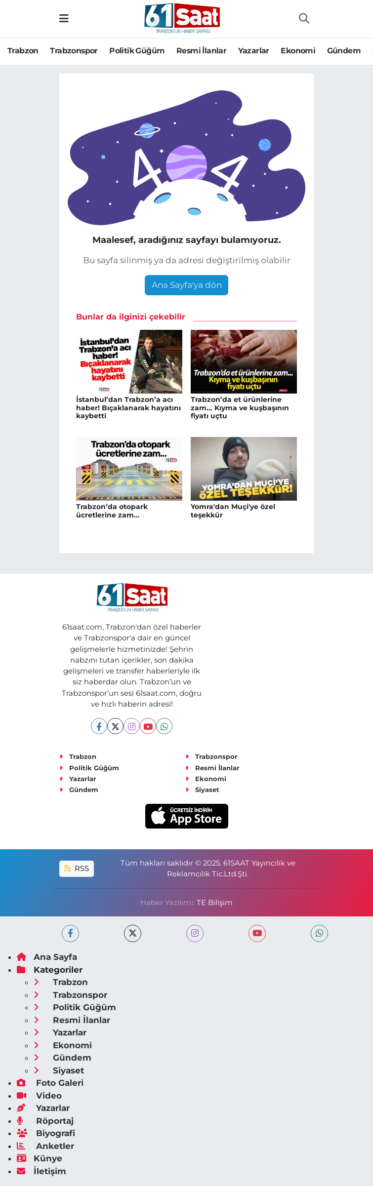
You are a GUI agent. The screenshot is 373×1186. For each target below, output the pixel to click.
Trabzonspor (73, 50)
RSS (76, 868)
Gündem (344, 50)
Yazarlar (253, 50)
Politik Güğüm (137, 50)
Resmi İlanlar (201, 50)
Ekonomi (298, 50)
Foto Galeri (50, 1083)
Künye (39, 1158)
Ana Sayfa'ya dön (187, 285)
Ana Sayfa (47, 957)
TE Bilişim (215, 902)
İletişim (41, 1171)
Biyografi (46, 1133)
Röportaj (45, 1121)
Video (39, 1096)
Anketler (45, 1146)
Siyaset (202, 789)
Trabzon (23, 50)
